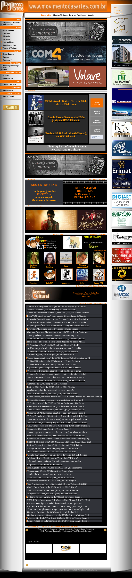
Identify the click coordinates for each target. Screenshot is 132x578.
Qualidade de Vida (9, 45)
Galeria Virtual (8, 96)
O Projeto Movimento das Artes (64, 15)
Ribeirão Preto (8, 90)
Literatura (6, 39)
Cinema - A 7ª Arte (9, 84)
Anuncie (91, 15)
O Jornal (6, 75)
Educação (6, 36)
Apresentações (7, 78)
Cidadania (6, 33)
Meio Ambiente (8, 42)
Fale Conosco (81, 15)
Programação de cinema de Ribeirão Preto (10, 23)
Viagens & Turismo (9, 48)
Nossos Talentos (8, 54)
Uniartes (6, 57)
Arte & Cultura (8, 30)
